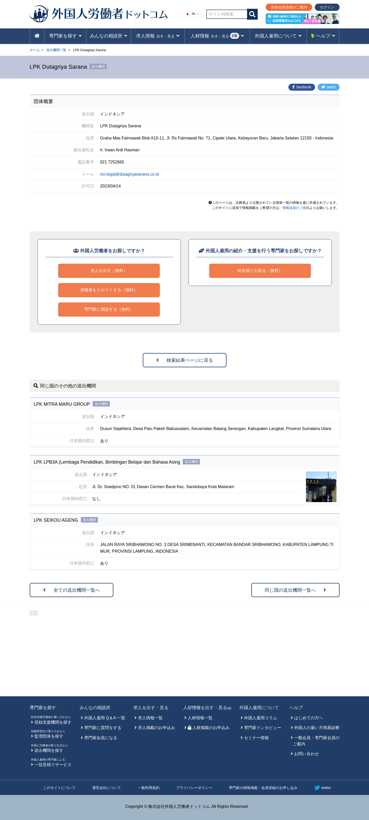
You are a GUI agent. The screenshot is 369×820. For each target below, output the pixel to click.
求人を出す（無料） (109, 270)
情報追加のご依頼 (295, 208)
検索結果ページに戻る (184, 360)
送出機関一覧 (56, 50)
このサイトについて (59, 788)
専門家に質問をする (102, 727)
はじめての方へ (308, 718)
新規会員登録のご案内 (289, 7)
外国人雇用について (259, 707)
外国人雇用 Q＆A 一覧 (104, 718)
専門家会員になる (100, 738)
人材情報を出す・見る (207, 707)
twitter (322, 788)
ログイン (327, 7)
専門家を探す (43, 707)
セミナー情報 (256, 738)
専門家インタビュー (262, 727)
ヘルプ (296, 707)
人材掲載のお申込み (209, 727)
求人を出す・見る (150, 707)
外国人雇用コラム (260, 718)
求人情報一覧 (150, 718)
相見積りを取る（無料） (260, 270)
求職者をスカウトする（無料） (109, 290)
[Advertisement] (185, 655)
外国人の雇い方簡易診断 (317, 727)
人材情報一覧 (200, 718)
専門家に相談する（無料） (109, 309)
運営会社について (106, 788)
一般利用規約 (149, 788)
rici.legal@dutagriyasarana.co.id (129, 174)
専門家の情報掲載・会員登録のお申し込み (263, 788)
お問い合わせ (306, 754)
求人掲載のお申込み (156, 727)
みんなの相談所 (95, 707)
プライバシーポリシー (194, 788)
